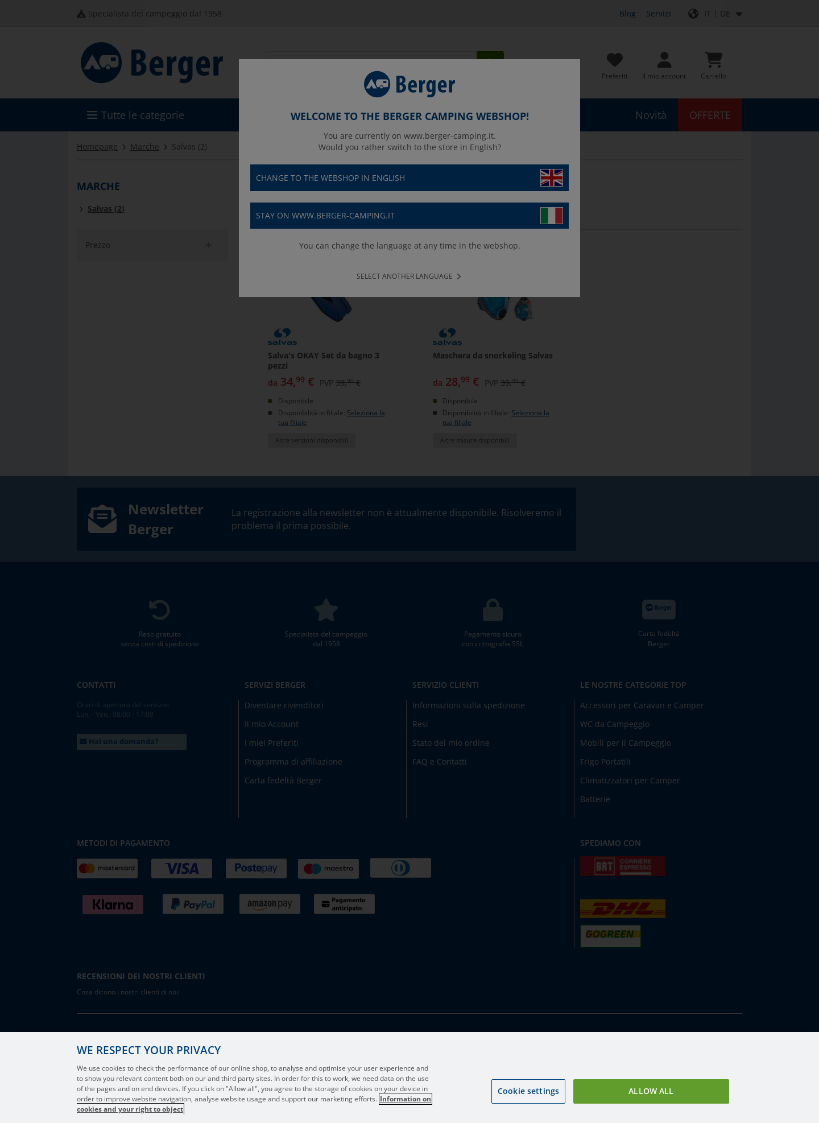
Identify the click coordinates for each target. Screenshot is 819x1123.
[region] (409, 1077)
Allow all (650, 1090)
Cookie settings (528, 1090)
